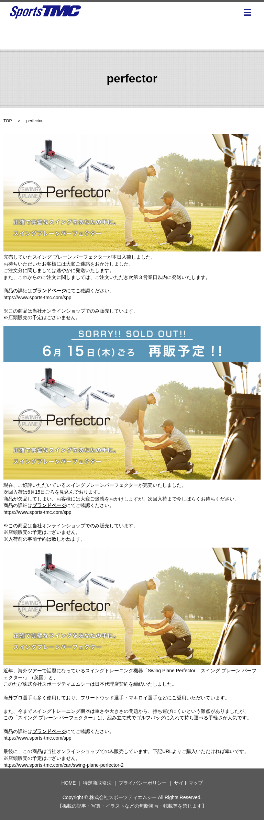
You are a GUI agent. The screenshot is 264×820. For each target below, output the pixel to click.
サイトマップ (188, 783)
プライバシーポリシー (143, 783)
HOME (68, 783)
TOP (7, 121)
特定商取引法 (97, 783)
